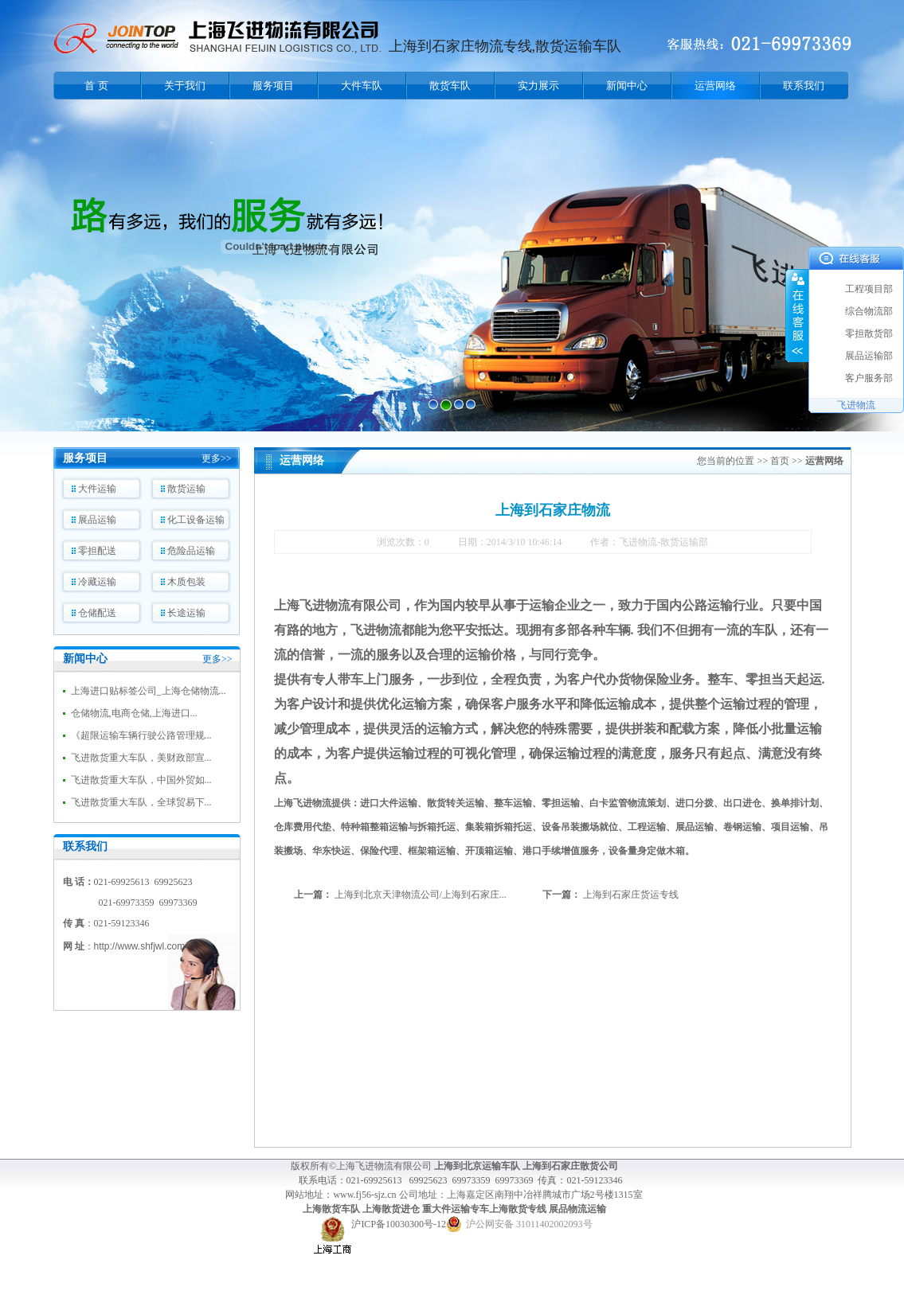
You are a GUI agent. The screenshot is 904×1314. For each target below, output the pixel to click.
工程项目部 (869, 288)
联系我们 (803, 86)
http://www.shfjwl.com (140, 946)
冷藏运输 (97, 581)
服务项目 (273, 86)
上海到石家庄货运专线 (631, 894)
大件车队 (361, 86)
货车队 (345, 1209)
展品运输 (97, 519)
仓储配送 (97, 612)
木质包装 (186, 581)
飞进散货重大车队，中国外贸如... (141, 780)
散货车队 (450, 86)
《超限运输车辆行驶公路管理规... (141, 735)
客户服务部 (869, 378)
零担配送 (97, 550)
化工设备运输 (196, 519)
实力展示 (538, 86)
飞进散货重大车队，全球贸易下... (141, 802)
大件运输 (97, 488)
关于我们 (184, 86)
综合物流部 (869, 311)
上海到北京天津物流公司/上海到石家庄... (421, 894)
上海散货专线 (517, 1209)
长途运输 (186, 612)
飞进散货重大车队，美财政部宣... (141, 757)
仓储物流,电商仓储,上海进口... (134, 713)
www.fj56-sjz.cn (365, 1194)
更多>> (217, 458)
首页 (779, 460)
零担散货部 (869, 333)
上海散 (317, 1209)
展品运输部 (869, 355)
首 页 (96, 86)
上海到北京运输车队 (477, 1166)
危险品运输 (191, 550)
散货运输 (186, 488)
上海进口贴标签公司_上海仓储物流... (148, 690)
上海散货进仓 (391, 1209)
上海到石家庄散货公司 (570, 1166)
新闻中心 (627, 86)
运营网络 (715, 86)
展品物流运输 (577, 1209)
